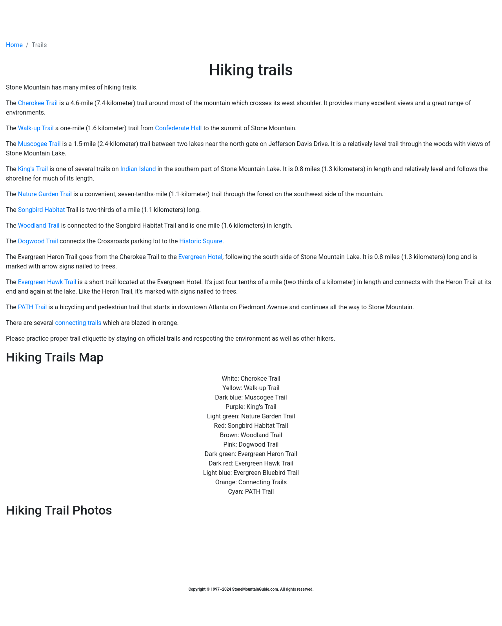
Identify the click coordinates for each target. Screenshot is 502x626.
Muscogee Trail (39, 144)
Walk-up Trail (36, 128)
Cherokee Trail (38, 103)
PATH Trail (32, 307)
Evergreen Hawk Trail (47, 282)
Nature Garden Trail (45, 194)
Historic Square (200, 241)
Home (14, 45)
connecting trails (78, 323)
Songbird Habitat (41, 210)
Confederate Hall (178, 128)
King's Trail (33, 169)
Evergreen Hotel (200, 257)
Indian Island (138, 169)
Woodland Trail (39, 225)
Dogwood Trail (38, 241)
